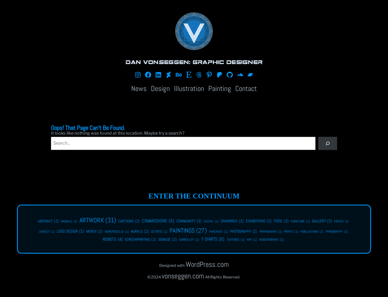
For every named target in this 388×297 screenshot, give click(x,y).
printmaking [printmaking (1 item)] (270, 231)
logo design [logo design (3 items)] (70, 231)
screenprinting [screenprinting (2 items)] (140, 240)
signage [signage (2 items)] (167, 240)
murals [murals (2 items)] (140, 232)
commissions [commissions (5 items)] (158, 221)
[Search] (327, 143)
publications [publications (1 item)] (312, 231)
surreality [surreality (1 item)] (189, 239)
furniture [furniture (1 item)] (300, 221)
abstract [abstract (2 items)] (48, 221)
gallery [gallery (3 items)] (322, 221)
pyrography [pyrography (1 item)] (337, 231)
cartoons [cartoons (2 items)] (129, 221)
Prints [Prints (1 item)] (291, 231)
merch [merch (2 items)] (94, 232)
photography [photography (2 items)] (243, 232)
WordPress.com (207, 264)
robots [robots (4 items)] (113, 239)
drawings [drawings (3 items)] (232, 221)
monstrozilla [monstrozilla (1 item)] (117, 231)
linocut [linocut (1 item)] (47, 231)
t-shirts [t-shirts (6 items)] (212, 239)
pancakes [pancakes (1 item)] (218, 231)
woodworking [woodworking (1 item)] (271, 239)
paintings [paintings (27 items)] (188, 231)
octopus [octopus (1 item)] (159, 231)
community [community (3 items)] (189, 221)
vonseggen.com (183, 276)
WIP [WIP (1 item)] (252, 239)
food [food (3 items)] (281, 221)
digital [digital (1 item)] (211, 221)
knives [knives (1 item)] (341, 221)
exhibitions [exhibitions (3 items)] (259, 221)
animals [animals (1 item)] (69, 221)
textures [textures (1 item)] (236, 239)
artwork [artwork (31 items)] (97, 220)
